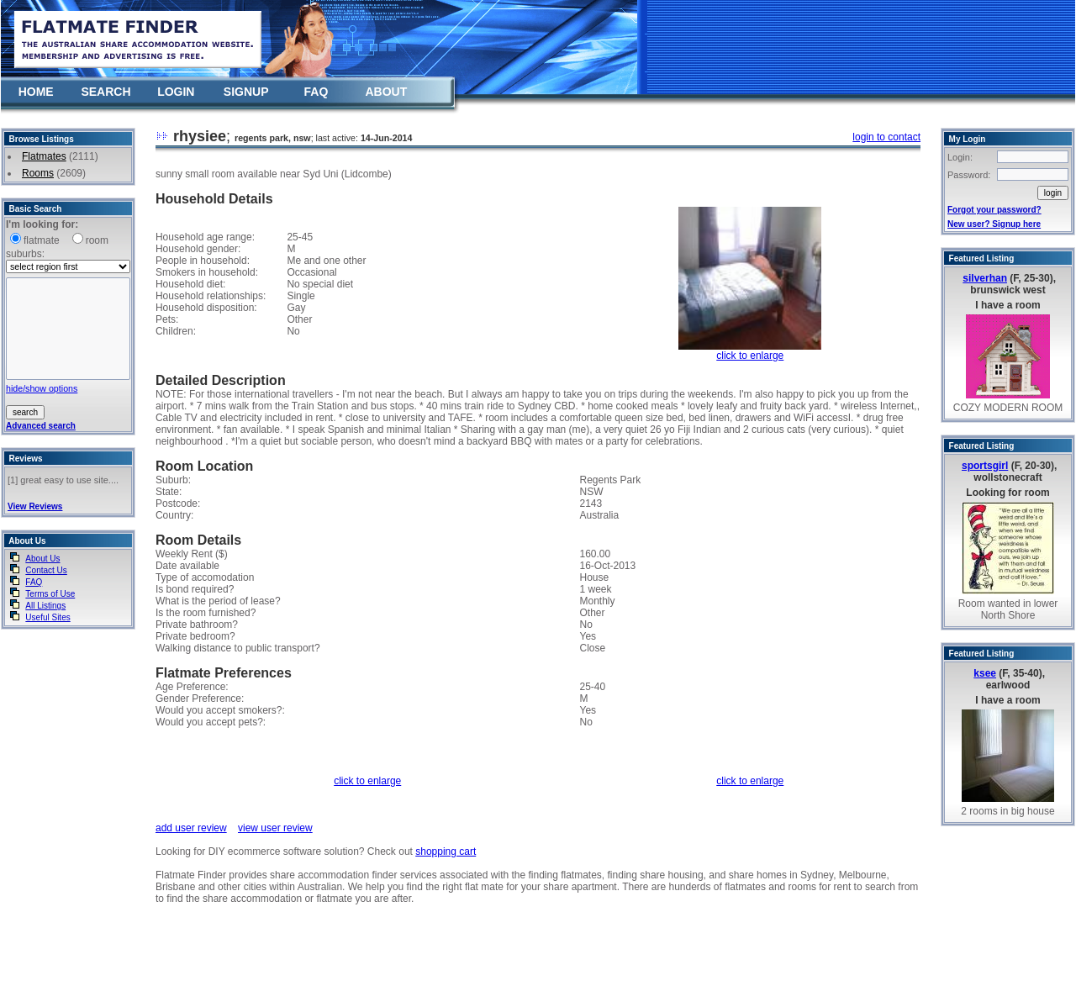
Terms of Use (50, 593)
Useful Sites (47, 617)
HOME (36, 91)
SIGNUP (246, 91)
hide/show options (41, 388)
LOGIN (175, 91)
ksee (984, 673)
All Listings (45, 605)
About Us (42, 558)
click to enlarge (749, 355)
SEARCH (105, 91)
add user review (191, 828)
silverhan (985, 278)
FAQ (316, 91)
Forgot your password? (994, 209)
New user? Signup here (994, 224)
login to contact (886, 137)
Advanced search (41, 425)
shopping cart (445, 851)
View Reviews (35, 506)
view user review (275, 828)
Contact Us (45, 570)
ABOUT (386, 91)
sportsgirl (985, 466)
